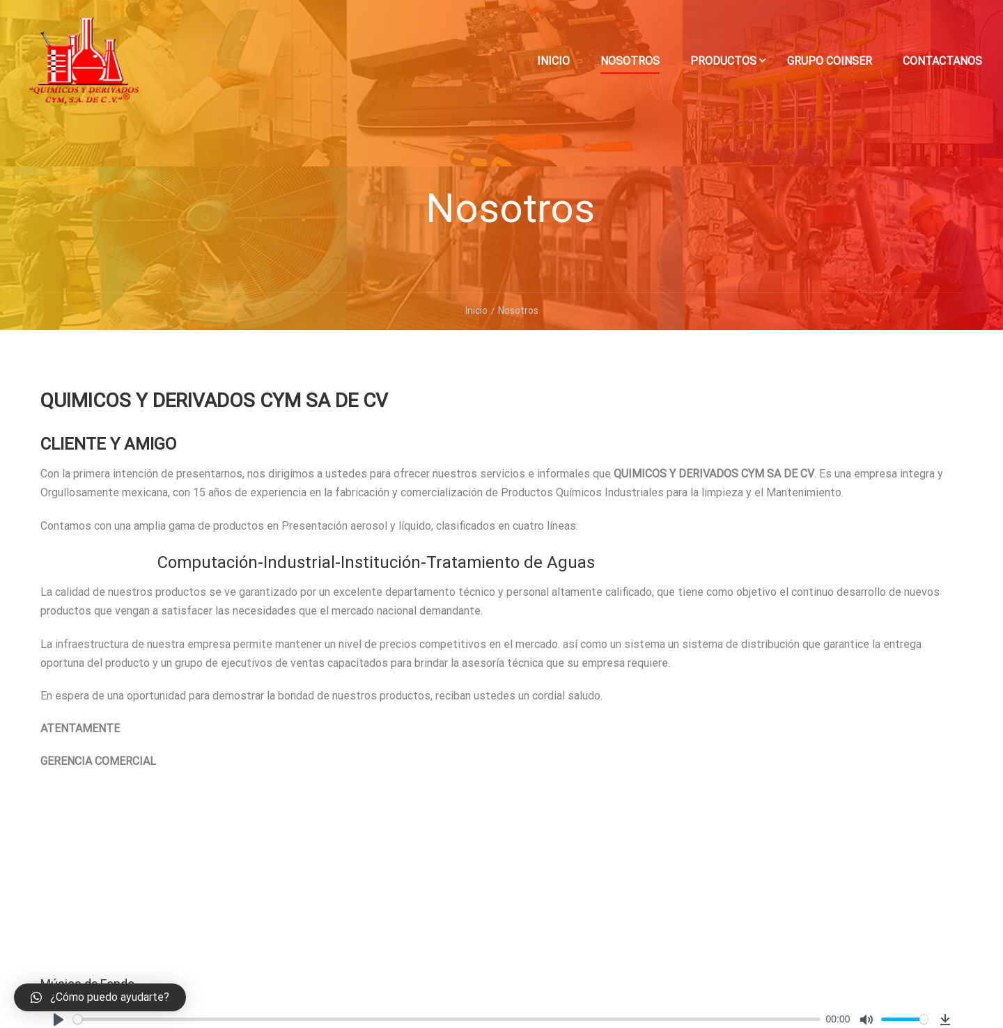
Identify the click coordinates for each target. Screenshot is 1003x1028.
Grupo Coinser (829, 61)
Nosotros (630, 61)
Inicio (553, 61)
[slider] (447, 1019)
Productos (723, 61)
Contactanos (942, 61)
